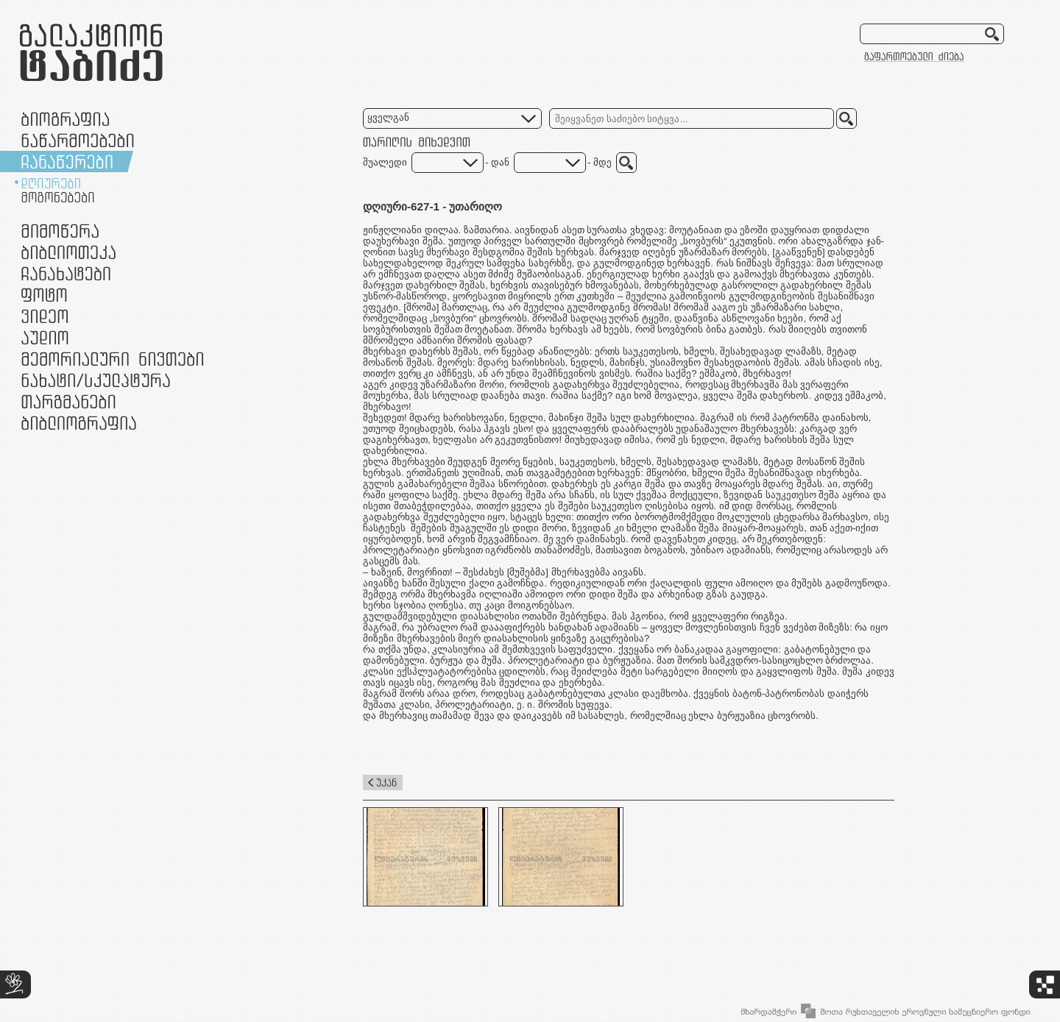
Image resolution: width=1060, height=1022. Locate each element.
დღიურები (50, 183)
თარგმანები (68, 401)
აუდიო (44, 337)
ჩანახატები (65, 273)
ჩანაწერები (67, 161)
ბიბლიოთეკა (68, 252)
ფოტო (44, 294)
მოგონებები (57, 197)
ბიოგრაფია (65, 118)
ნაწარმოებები (77, 140)
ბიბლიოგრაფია (78, 422)
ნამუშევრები (95, 380)
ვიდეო (44, 316)
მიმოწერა (60, 230)
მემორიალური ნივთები (112, 358)
